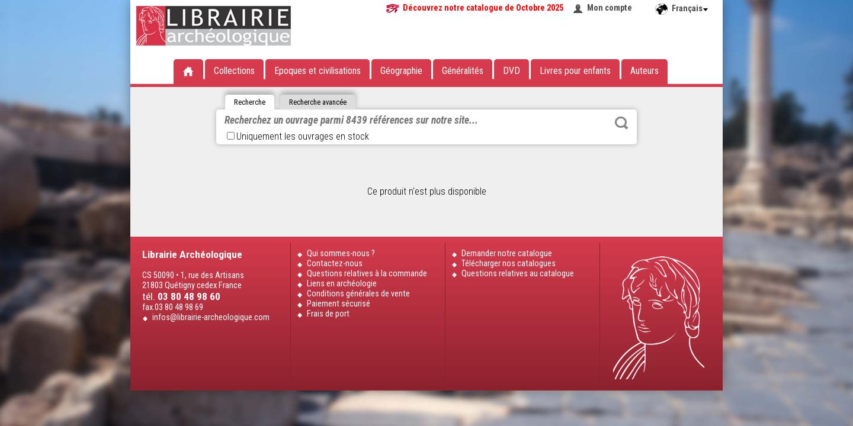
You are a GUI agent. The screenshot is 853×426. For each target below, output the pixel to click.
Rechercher (621, 123)
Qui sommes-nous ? (341, 253)
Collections (234, 70)
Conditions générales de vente (358, 294)
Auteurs (644, 70)
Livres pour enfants (575, 70)
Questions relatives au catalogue (517, 274)
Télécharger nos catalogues (508, 264)
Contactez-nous (335, 264)
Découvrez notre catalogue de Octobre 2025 (483, 8)
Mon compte (609, 8)
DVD (511, 70)
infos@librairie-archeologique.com (211, 317)
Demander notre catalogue (506, 253)
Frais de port (328, 314)
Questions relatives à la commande (367, 274)
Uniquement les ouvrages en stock (298, 136)
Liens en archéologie (342, 284)
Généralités (462, 70)
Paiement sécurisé (338, 304)
